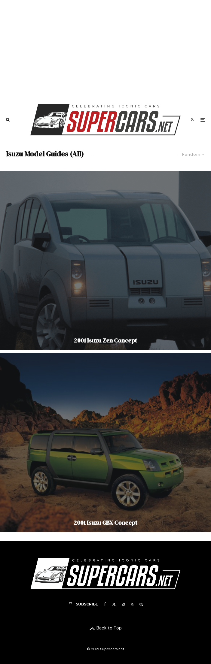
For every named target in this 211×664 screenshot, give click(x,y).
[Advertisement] (105, 49)
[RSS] (132, 604)
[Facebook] (105, 604)
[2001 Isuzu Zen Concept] (105, 260)
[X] (114, 604)
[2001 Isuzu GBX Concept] (105, 442)
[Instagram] (123, 604)
